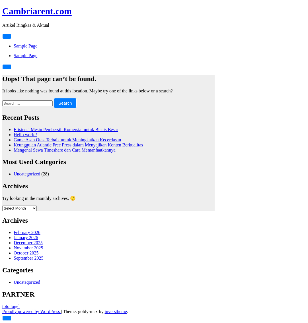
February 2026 (27, 232)
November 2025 (28, 247)
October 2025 (26, 252)
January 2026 (26, 237)
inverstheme (116, 311)
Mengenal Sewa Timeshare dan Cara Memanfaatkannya (65, 150)
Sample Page (25, 46)
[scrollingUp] (6, 318)
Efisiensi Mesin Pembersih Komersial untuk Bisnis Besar (66, 129)
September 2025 (28, 258)
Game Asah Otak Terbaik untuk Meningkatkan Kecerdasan (67, 139)
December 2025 (28, 242)
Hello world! (25, 134)
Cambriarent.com (37, 11)
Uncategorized (27, 173)
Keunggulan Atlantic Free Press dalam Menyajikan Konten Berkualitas (78, 144)
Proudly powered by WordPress (31, 311)
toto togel (11, 306)
